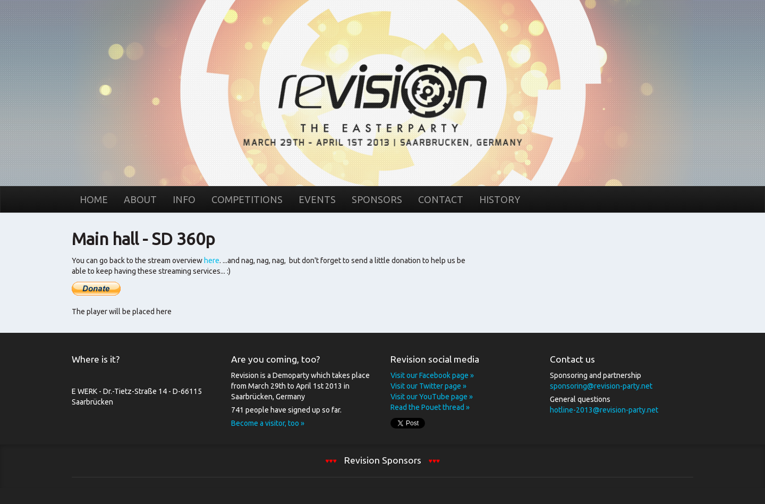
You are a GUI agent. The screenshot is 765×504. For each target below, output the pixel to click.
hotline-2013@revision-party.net (604, 410)
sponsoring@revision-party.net (601, 386)
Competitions (247, 199)
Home (382, 92)
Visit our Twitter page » (428, 386)
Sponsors (377, 199)
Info (184, 199)
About (140, 199)
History (499, 199)
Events (317, 199)
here (211, 260)
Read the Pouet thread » (430, 407)
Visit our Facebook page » (432, 375)
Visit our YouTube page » (431, 396)
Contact (440, 199)
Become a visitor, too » (267, 423)
